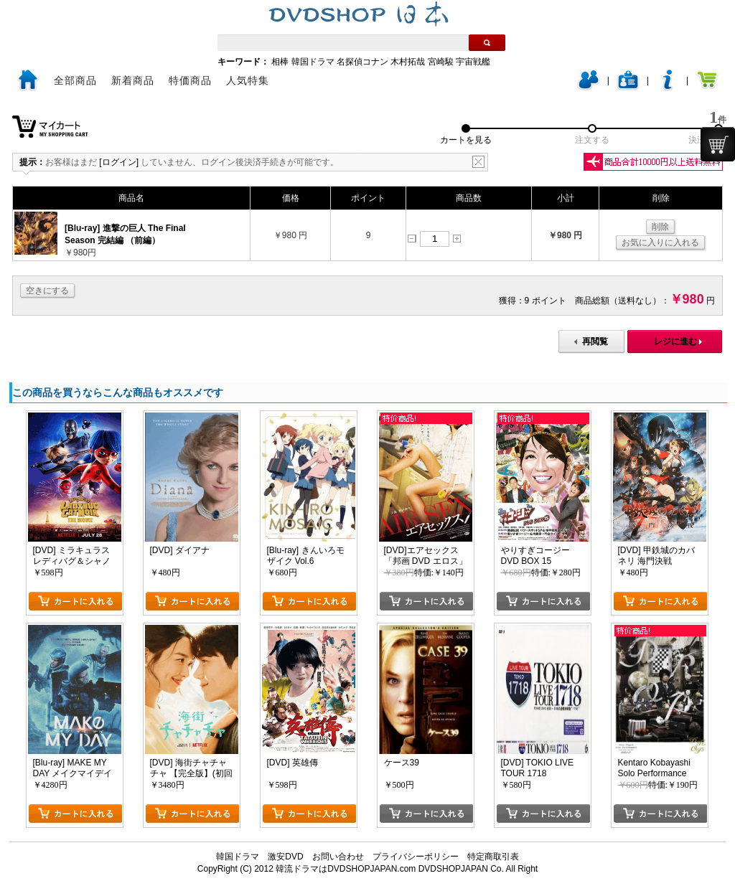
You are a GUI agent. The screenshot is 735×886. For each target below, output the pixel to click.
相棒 (280, 62)
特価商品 (190, 80)
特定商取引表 (493, 857)
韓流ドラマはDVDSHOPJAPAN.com (346, 869)
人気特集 (247, 80)
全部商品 (75, 80)
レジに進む (675, 341)
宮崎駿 (441, 62)
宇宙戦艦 (473, 62)
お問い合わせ (338, 857)
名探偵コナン (362, 62)
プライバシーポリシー (416, 857)
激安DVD (285, 857)
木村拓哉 (407, 62)
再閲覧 (595, 341)
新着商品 (132, 80)
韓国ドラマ (312, 62)
